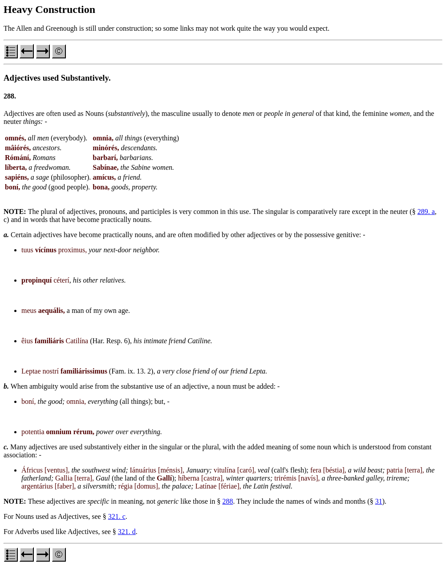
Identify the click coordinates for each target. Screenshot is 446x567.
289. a (426, 211)
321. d (127, 531)
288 (227, 501)
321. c (117, 516)
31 (378, 501)
